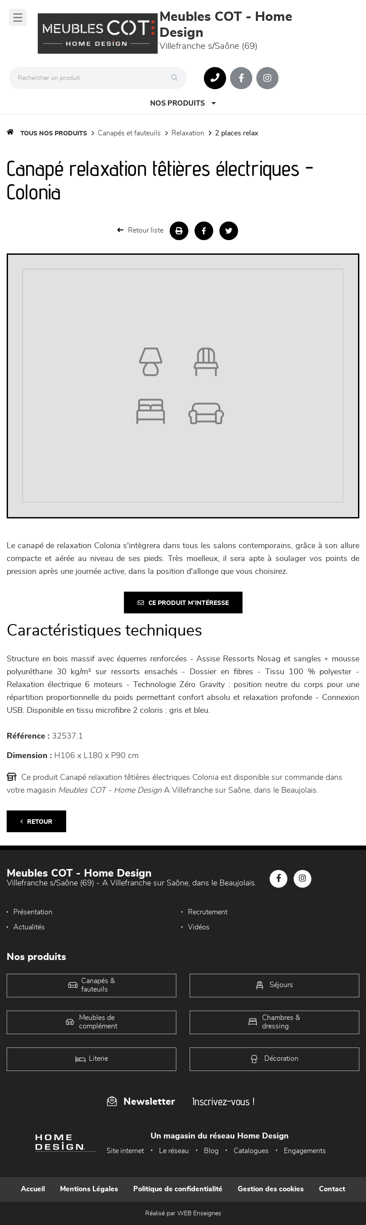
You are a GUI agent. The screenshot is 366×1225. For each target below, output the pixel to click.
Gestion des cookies (271, 1189)
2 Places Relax (236, 133)
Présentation (32, 912)
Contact (332, 1189)
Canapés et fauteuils (129, 133)
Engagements (305, 1150)
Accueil (33, 1189)
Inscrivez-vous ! (223, 1101)
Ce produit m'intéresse (183, 603)
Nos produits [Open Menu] (183, 103)
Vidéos (199, 927)
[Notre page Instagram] (267, 78)
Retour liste (140, 230)
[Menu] (18, 17)
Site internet (125, 1150)
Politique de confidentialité (178, 1189)
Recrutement (207, 912)
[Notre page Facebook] (241, 78)
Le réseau (174, 1150)
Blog (211, 1150)
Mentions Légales (89, 1189)
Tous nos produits (53, 133)
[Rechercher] (177, 78)
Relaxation (187, 133)
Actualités (29, 927)
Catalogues (251, 1150)
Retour (36, 821)
